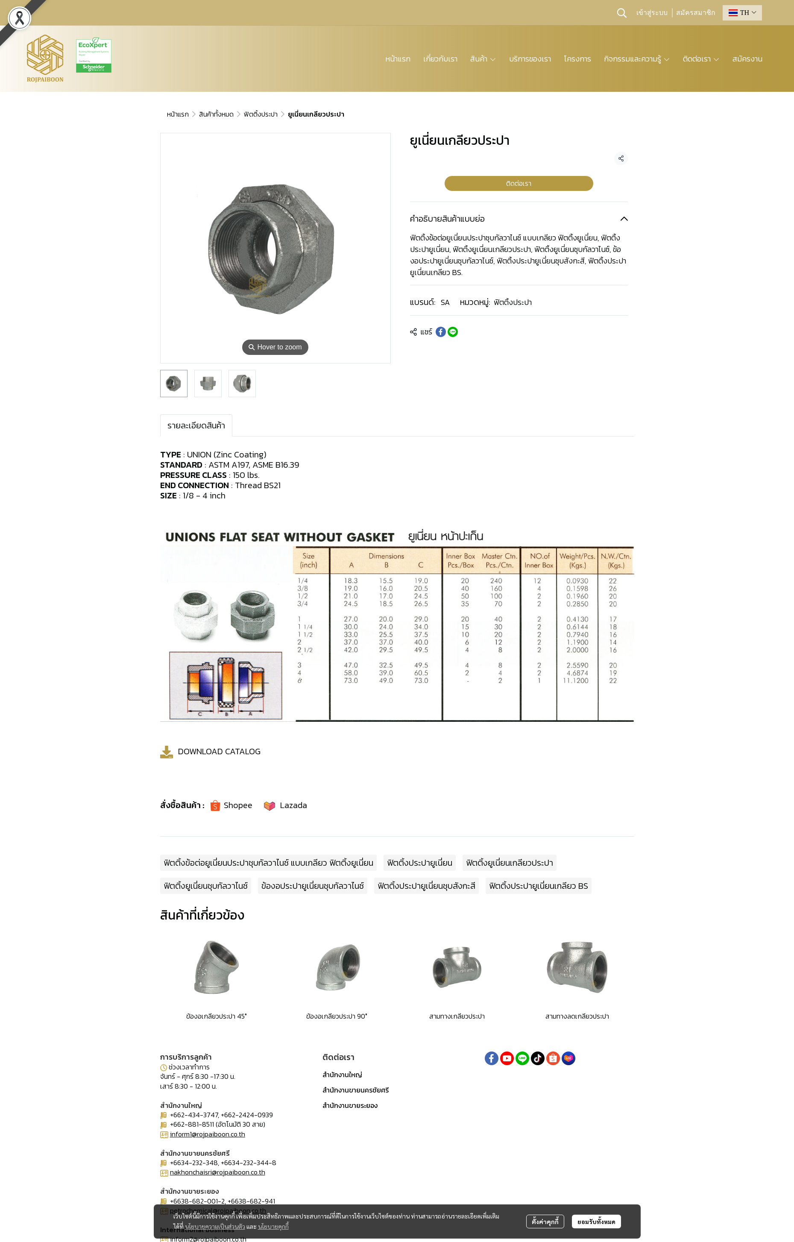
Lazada (293, 805)
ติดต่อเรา (518, 183)
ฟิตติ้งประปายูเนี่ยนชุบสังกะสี (426, 885)
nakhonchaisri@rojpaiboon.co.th (217, 1172)
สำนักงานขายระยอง (350, 1105)
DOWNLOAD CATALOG (219, 751)
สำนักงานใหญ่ (342, 1074)
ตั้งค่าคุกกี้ (545, 1221)
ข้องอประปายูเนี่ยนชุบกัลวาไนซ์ (312, 885)
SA (445, 302)
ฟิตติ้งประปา (261, 114)
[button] (622, 13)
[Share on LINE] (453, 332)
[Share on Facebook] (441, 332)
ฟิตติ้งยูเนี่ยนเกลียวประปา (509, 862)
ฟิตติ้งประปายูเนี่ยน (419, 862)
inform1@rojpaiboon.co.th (207, 1134)
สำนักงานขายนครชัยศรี (355, 1090)
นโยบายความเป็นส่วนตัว (215, 1226)
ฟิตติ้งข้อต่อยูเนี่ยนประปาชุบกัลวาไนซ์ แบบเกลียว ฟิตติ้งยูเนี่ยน (268, 862)
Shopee (238, 805)
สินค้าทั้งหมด (216, 114)
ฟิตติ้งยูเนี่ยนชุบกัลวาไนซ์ (206, 885)
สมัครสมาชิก (695, 13)
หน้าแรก (178, 114)
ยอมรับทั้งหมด (596, 1221)
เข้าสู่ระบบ (652, 13)
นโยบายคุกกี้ (273, 1226)
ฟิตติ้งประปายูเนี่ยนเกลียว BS (538, 885)
